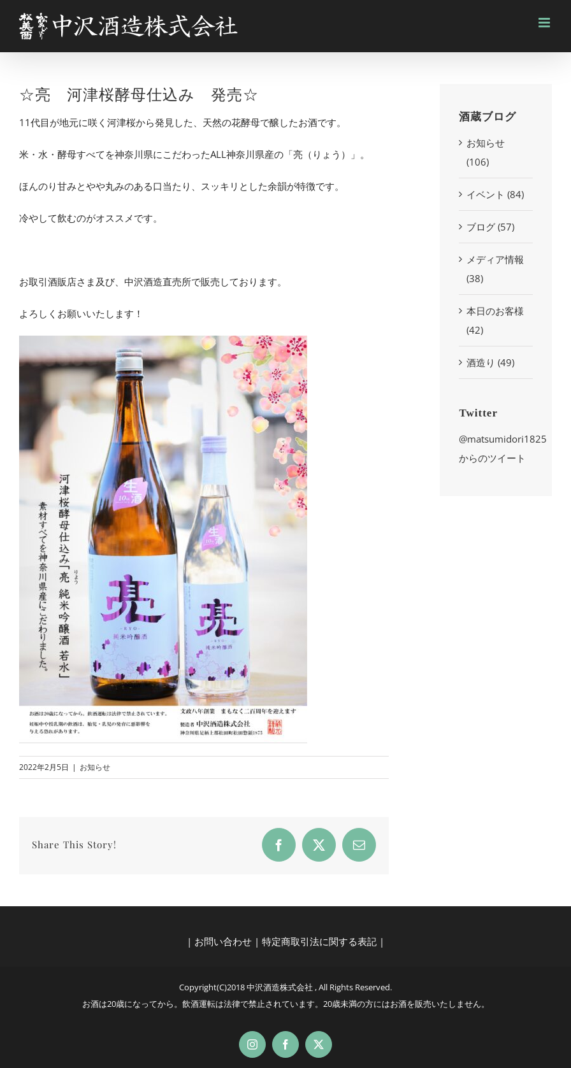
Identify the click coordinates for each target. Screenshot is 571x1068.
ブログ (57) (490, 226)
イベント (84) (495, 194)
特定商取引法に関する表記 (319, 941)
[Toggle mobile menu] (545, 22)
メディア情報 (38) (495, 269)
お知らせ (95, 767)
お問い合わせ (223, 941)
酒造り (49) (490, 362)
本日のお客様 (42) (495, 320)
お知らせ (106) (485, 152)
